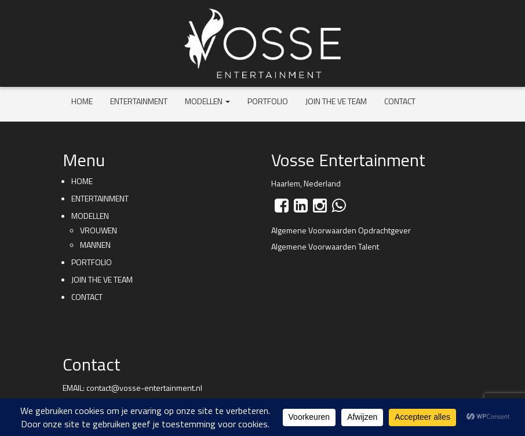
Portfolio (267, 101)
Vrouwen (98, 230)
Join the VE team (336, 101)
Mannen (95, 245)
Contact (399, 101)
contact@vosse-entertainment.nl (144, 388)
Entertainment (138, 101)
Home (82, 101)
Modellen (207, 101)
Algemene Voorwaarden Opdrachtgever (341, 230)
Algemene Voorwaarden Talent (325, 246)
